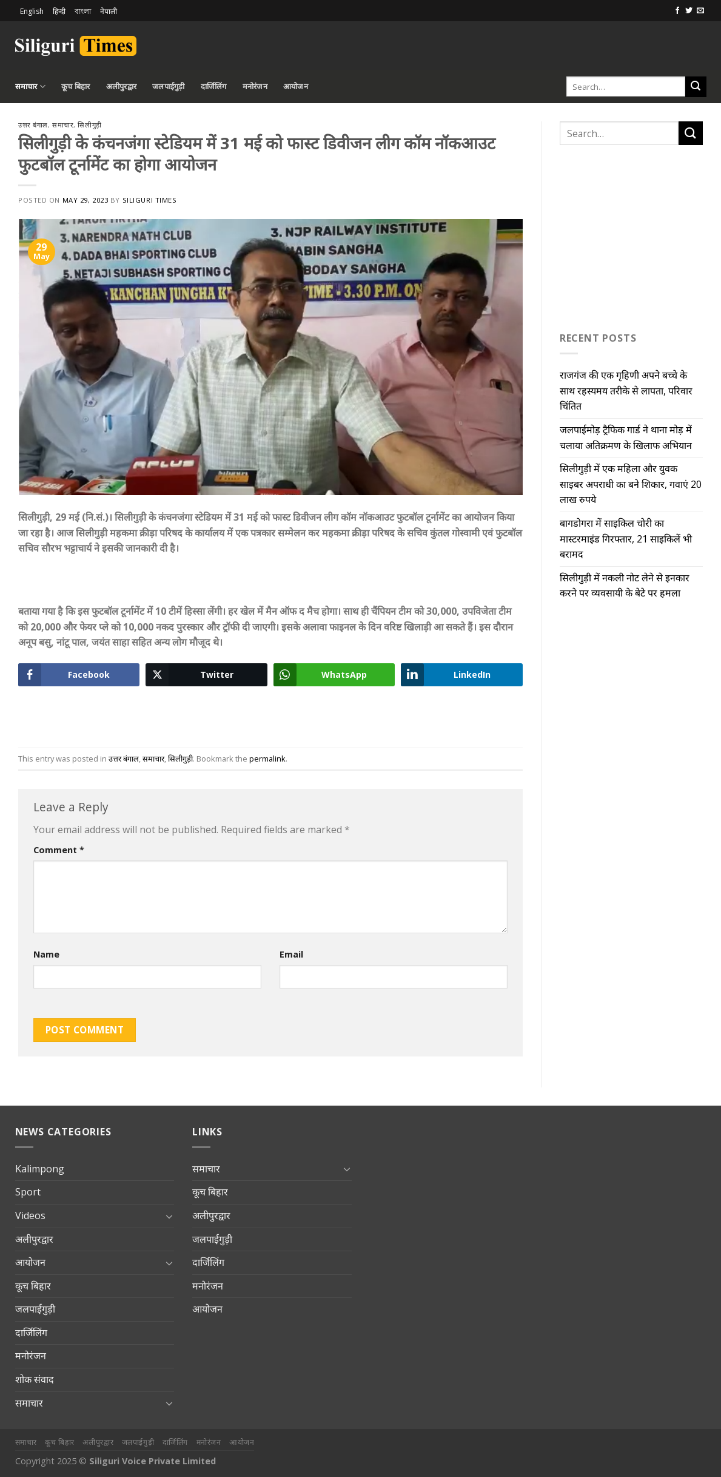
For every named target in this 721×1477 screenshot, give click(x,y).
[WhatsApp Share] (334, 674)
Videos (30, 1215)
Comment (58, 850)
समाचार (30, 86)
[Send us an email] (700, 11)
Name (46, 954)
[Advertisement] (564, 43)
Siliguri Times (149, 199)
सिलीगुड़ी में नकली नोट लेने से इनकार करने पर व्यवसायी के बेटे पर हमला (624, 585)
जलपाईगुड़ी (168, 86)
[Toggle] (169, 1216)
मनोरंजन (255, 86)
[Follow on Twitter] (688, 11)
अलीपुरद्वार (121, 86)
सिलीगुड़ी (89, 124)
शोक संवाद (34, 1379)
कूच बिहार (75, 86)
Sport (28, 1191)
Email (291, 954)
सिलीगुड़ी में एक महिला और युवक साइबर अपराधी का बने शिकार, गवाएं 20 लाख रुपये (631, 484)
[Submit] (695, 86)
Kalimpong (39, 1168)
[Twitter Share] (206, 674)
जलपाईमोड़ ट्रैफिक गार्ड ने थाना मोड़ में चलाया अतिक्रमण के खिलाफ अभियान (626, 437)
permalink (267, 758)
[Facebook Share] (78, 674)
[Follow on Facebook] (677, 11)
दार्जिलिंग (214, 86)
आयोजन (295, 86)
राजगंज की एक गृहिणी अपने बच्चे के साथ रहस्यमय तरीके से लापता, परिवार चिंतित (626, 390)
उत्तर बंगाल (33, 124)
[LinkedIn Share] (461, 674)
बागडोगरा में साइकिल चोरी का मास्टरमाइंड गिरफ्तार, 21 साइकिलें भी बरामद (626, 538)
